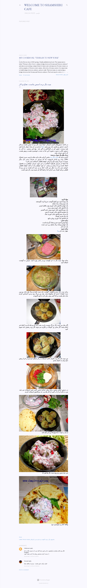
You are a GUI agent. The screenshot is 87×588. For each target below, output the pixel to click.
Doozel (26, 561)
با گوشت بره (42, 539)
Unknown (27, 548)
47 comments (26, 75)
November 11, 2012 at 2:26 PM (31, 556)
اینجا (42, 147)
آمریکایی (32, 539)
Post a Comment (24, 569)
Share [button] (20, 75)
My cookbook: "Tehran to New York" (39, 57)
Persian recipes (26, 539)
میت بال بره (54, 157)
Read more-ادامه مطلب (62, 74)
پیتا (58, 231)
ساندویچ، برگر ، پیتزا (50, 539)
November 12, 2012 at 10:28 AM (31, 566)
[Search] (67, 4)
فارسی (37, 13)
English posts (29, 13)
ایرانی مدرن (37, 539)
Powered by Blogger (43, 580)
